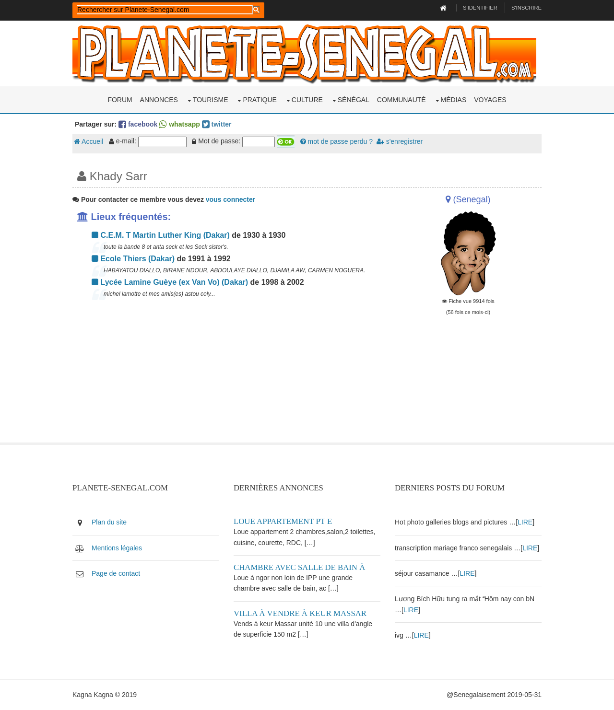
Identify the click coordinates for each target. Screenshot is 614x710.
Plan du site (109, 522)
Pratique (260, 100)
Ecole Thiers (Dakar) (133, 259)
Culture (307, 100)
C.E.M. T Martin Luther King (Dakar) (161, 235)
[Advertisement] (226, 375)
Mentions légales (117, 548)
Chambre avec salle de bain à (299, 567)
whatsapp (179, 124)
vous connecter (230, 199)
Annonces (159, 100)
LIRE (525, 522)
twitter (217, 124)
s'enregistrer (400, 141)
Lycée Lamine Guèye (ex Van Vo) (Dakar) (170, 282)
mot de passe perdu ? (336, 141)
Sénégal (353, 100)
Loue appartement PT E (283, 521)
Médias (454, 100)
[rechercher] (164, 9)
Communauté (401, 100)
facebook (137, 124)
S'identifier (480, 8)
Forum (119, 100)
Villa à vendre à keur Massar (300, 613)
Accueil (88, 141)
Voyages (490, 100)
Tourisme (210, 100)
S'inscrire (526, 8)
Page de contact (116, 573)
